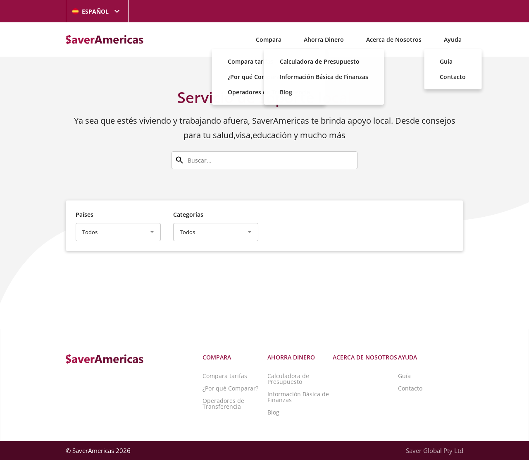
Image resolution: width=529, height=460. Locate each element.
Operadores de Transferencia (223, 403)
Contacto (410, 388)
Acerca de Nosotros (394, 39)
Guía (404, 376)
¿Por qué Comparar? (230, 388)
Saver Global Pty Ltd (434, 450)
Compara (268, 39)
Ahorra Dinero (324, 39)
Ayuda (453, 39)
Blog (273, 412)
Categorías (188, 214)
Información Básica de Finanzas (298, 397)
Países (84, 214)
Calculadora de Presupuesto (288, 379)
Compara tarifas (225, 376)
